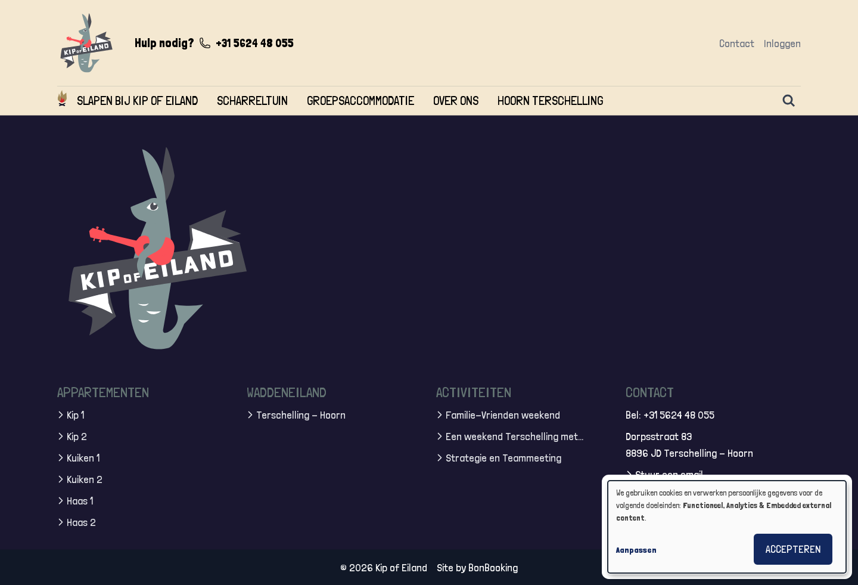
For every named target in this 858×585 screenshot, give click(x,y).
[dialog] (727, 527)
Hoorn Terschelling (550, 100)
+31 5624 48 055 (255, 43)
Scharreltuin (252, 100)
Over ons (455, 100)
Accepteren (793, 549)
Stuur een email (669, 474)
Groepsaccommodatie (360, 100)
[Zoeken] (789, 100)
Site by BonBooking (477, 567)
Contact (736, 43)
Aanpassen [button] (636, 550)
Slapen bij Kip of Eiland (137, 100)
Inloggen (782, 43)
